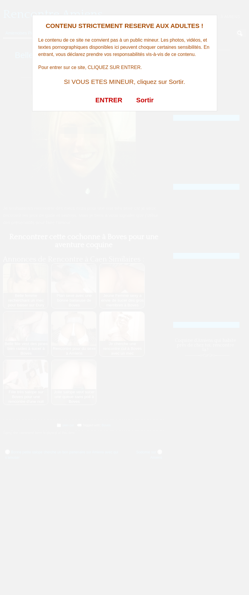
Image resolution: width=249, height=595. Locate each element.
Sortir (145, 100)
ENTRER (108, 100)
